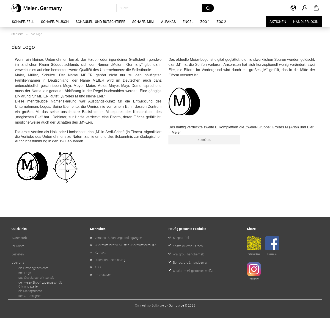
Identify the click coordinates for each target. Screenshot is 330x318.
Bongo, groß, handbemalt (190, 262)
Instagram (254, 278)
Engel (188, 22)
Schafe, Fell (23, 22)
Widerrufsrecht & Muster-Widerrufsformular (125, 245)
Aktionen (278, 22)
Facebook (272, 254)
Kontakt (100, 252)
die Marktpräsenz (30, 291)
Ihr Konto (18, 246)
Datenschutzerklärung (110, 260)
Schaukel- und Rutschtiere (100, 22)
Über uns (17, 262)
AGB (98, 267)
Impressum (103, 275)
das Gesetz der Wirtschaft (36, 277)
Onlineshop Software (149, 305)
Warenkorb (19, 238)
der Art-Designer (29, 296)
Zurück (204, 140)
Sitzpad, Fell (181, 238)
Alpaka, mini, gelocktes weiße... (194, 271)
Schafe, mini (143, 22)
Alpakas (168, 22)
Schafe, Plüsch (55, 22)
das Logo (24, 273)
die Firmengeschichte (33, 268)
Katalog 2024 (254, 254)
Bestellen (17, 254)
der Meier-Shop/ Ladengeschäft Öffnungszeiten (40, 284)
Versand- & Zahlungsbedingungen (118, 238)
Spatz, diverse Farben (188, 246)
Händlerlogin (306, 22)
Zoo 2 (221, 22)
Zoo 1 (205, 22)
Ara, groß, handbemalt (188, 254)
